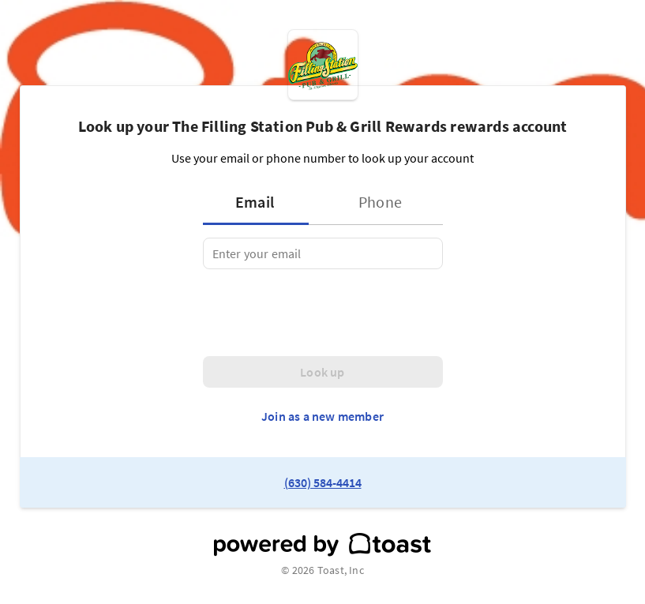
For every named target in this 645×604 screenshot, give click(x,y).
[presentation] (323, 312)
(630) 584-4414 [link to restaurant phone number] (323, 482)
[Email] (322, 253)
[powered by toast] (322, 545)
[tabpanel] (323, 253)
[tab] (260, 202)
